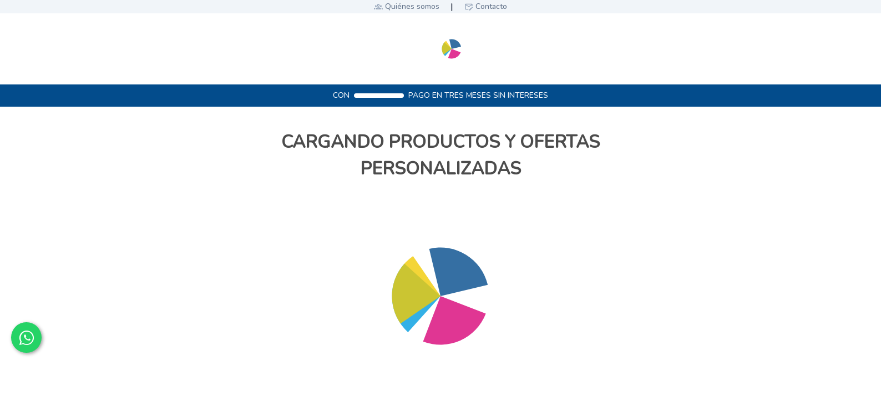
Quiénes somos (412, 6)
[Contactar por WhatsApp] (26, 337)
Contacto (491, 6)
